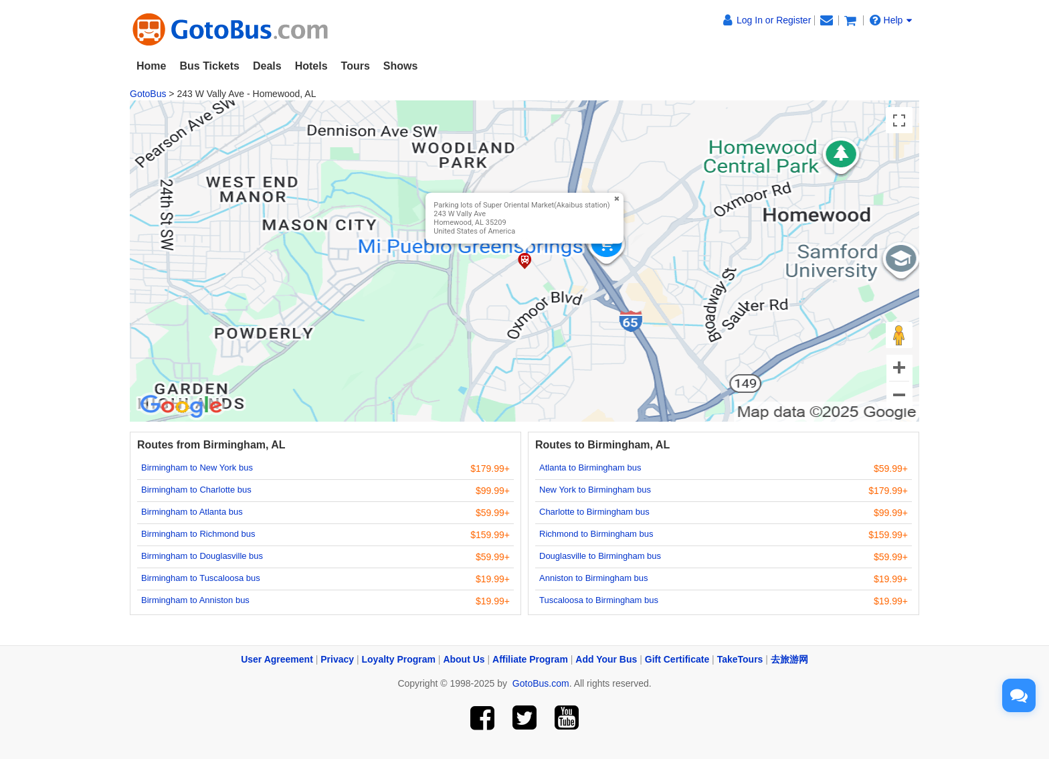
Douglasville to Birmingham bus (600, 556)
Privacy (337, 659)
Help (891, 20)
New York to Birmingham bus (595, 490)
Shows (400, 66)
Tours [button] (355, 66)
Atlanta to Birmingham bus (590, 467)
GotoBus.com (540, 683)
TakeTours (740, 659)
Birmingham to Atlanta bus (192, 512)
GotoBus (148, 93)
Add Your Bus (606, 659)
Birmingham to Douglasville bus (202, 556)
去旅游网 (789, 659)
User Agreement (277, 659)
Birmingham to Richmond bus (198, 534)
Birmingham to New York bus (197, 467)
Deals (267, 66)
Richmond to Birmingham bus (596, 534)
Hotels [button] (311, 66)
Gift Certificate (677, 659)
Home (151, 66)
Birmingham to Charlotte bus (196, 490)
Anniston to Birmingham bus (593, 578)
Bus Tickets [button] (209, 66)
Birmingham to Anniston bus (195, 600)
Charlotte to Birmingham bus (594, 512)
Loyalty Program (399, 659)
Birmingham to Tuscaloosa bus (200, 578)
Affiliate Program (530, 659)
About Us (463, 659)
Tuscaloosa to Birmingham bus (598, 600)
